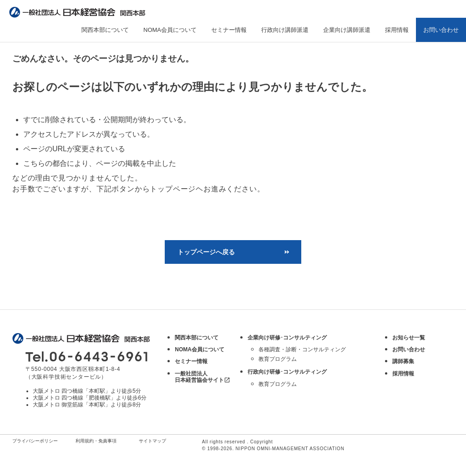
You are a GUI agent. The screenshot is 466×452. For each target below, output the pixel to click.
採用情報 (397, 29)
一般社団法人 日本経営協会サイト (202, 377)
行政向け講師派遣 (285, 29)
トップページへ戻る (206, 252)
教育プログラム (277, 359)
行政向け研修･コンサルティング (287, 372)
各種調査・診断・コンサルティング (302, 349)
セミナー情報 (229, 29)
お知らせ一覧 (408, 337)
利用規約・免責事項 (96, 440)
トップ (22, 48)
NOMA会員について (170, 29)
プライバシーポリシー (35, 440)
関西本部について (105, 29)
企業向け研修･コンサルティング (287, 337)
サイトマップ (152, 440)
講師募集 (403, 361)
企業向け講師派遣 (346, 29)
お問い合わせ (441, 29)
